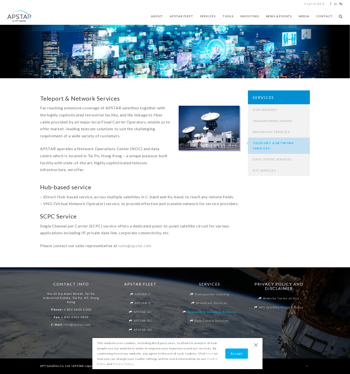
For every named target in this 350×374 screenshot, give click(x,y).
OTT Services (264, 170)
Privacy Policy (123, 364)
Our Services (265, 110)
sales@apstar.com (134, 245)
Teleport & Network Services (212, 312)
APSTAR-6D (143, 329)
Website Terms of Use (281, 298)
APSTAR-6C (143, 312)
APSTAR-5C (143, 320)
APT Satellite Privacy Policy (281, 307)
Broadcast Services (271, 132)
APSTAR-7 (142, 294)
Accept (236, 353)
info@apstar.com (77, 324)
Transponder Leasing (273, 121)
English (311, 4)
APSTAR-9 (142, 303)
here (209, 353)
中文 (322, 4)
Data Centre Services (272, 159)
